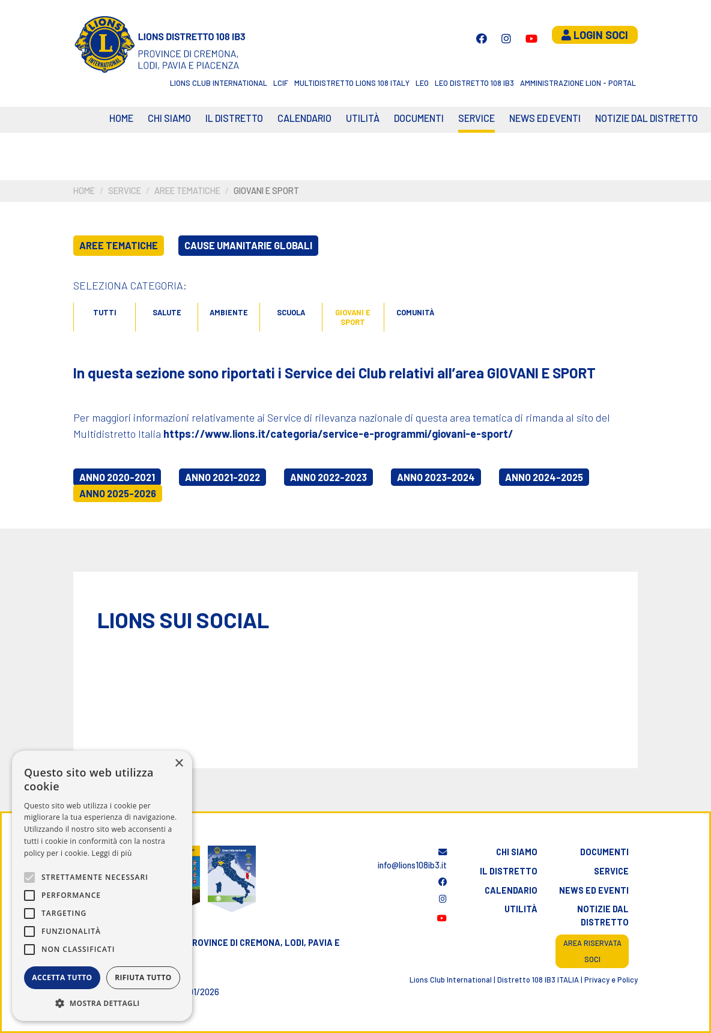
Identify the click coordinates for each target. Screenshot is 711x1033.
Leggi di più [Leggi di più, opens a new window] (112, 853)
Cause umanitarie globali (248, 245)
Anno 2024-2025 (544, 477)
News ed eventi (545, 118)
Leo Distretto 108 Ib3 (474, 83)
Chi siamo (169, 118)
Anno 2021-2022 (222, 477)
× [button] (178, 763)
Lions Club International (218, 83)
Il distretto (234, 118)
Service (476, 118)
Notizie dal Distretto (646, 118)
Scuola (291, 312)
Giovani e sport (353, 317)
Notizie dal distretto (603, 915)
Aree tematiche (187, 191)
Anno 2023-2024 (436, 477)
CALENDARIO (304, 118)
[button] (102, 1003)
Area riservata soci (592, 951)
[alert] (102, 886)
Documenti (419, 118)
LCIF (280, 83)
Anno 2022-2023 (328, 477)
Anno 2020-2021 (117, 477)
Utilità (363, 118)
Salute (167, 312)
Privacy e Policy (611, 979)
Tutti (104, 312)
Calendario (511, 890)
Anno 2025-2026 (117, 493)
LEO (422, 83)
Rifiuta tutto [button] (143, 977)
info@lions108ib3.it (412, 859)
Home (121, 118)
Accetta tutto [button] (62, 977)
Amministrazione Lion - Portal (578, 83)
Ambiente (229, 312)
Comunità (415, 312)
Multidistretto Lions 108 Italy (352, 83)
